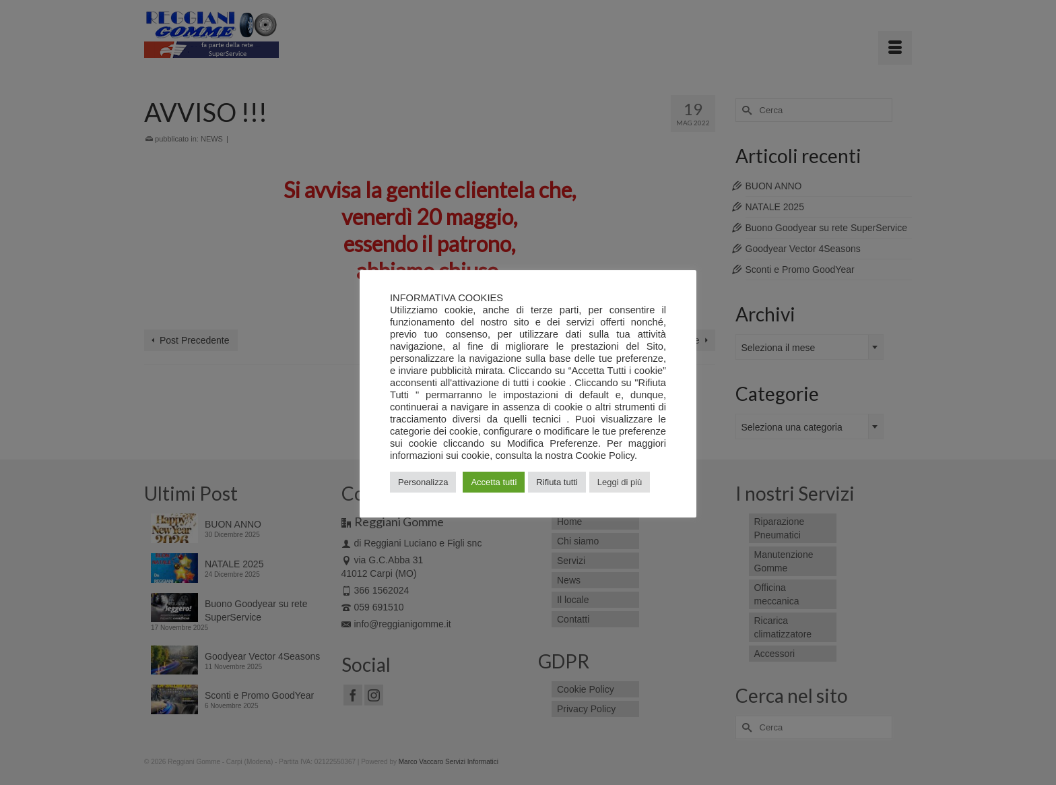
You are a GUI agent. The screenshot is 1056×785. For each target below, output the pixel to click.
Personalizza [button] (423, 482)
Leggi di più (619, 482)
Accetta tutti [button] (494, 482)
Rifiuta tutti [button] (556, 482)
